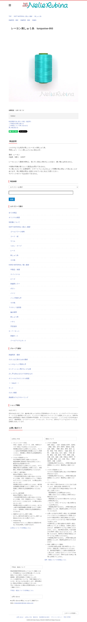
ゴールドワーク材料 (17, 232)
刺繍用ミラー (15, 284)
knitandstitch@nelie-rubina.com (23, 603)
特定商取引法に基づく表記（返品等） (20, 121)
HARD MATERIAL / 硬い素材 (19, 265)
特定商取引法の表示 (44, 617)
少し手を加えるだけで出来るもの (21, 374)
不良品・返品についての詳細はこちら (22, 590)
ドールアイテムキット (18, 340)
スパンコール (15, 274)
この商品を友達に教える (16, 123)
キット (11, 388)
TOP (10, 16)
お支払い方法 (28, 617)
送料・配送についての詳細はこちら (55, 560)
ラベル (12, 241)
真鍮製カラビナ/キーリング (18, 397)
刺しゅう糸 (38, 16)
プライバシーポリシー (56, 617)
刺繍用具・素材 (13, 20)
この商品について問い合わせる (18, 125)
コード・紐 (14, 236)
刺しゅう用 (14, 317)
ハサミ (12, 321)
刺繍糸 (34, 20)
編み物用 (13, 312)
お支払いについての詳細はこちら (20, 528)
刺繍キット (14, 336)
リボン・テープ (16, 246)
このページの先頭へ (70, 613)
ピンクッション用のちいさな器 (20, 369)
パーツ (12, 293)
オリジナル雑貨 (14, 217)
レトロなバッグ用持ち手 (17, 364)
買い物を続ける (13, 127)
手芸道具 (13, 326)
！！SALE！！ (14, 383)
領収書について (14, 222)
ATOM (68, 617)
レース (12, 250)
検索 (11, 199)
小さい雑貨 (13, 393)
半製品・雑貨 (15, 269)
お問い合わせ (20, 617)
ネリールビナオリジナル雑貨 (19, 378)
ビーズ (12, 279)
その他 (12, 260)
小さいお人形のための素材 (18, 359)
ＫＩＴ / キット (14, 331)
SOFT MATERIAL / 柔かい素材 (23, 16)
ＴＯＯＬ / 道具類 (15, 307)
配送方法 (35, 617)
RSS (65, 617)
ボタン (12, 288)
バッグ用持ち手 (16, 298)
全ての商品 (13, 213)
